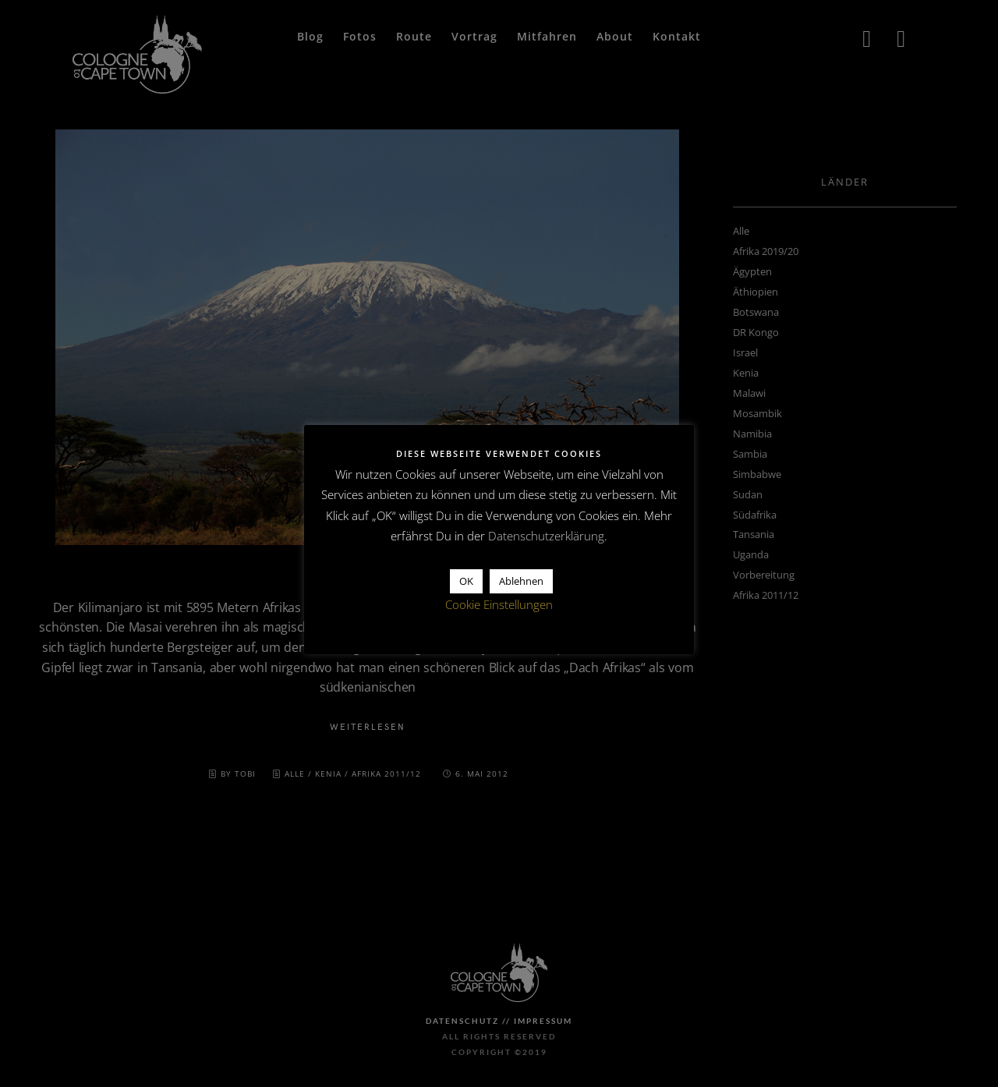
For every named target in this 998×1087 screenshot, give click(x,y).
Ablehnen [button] (521, 581)
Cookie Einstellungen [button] (499, 604)
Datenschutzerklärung (546, 536)
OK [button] (466, 581)
